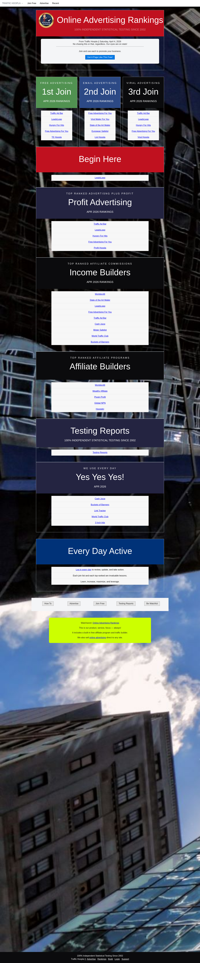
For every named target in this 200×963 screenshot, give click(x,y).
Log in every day (83, 570)
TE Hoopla (57, 137)
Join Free (31, 3)
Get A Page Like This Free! (100, 57)
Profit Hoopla (100, 248)
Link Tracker (100, 511)
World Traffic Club (100, 336)
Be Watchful (152, 603)
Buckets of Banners (100, 342)
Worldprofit (100, 294)
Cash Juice (100, 324)
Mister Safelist (100, 330)
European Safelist (100, 131)
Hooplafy (100, 409)
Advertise (44, 3)
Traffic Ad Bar (56, 113)
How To (47, 603)
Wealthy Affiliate (99, 391)
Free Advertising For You (56, 131)
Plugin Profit (100, 397)
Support (125, 959)
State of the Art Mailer (100, 125)
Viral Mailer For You (100, 119)
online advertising (97, 637)
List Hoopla (100, 137)
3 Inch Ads (100, 522)
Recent (55, 3)
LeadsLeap (56, 119)
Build (110, 959)
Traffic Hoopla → (12, 3)
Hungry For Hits (56, 125)
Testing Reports (100, 452)
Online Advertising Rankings (100, 25)
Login (117, 959)
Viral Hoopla (143, 137)
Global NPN (100, 403)
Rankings (101, 959)
